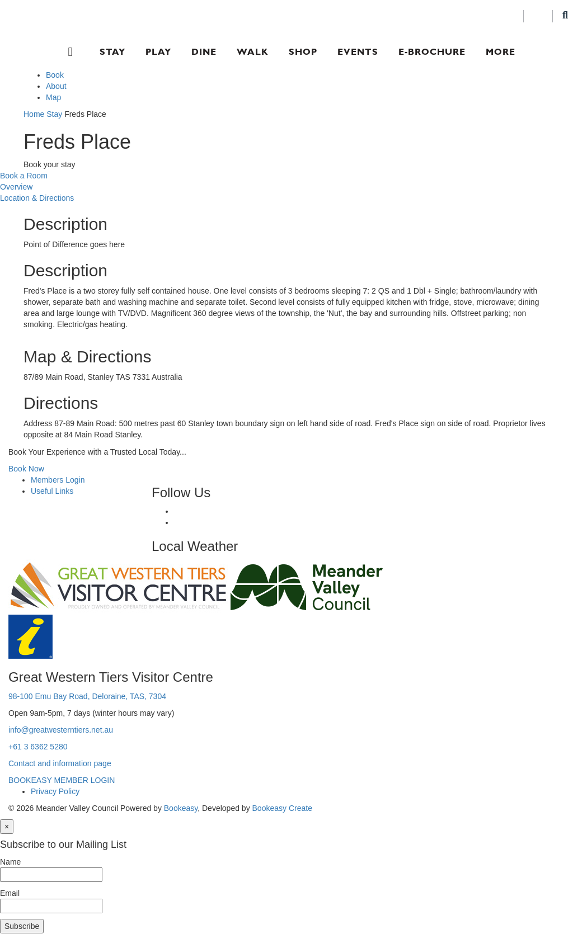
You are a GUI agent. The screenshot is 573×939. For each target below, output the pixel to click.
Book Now (26, 468)
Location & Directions (37, 198)
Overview (16, 186)
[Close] (6, 826)
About (56, 86)
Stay (112, 51)
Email (10, 893)
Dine (204, 51)
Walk (253, 51)
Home (34, 114)
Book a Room (24, 175)
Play (158, 51)
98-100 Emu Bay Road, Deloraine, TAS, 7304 (87, 696)
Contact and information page (59, 763)
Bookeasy (181, 808)
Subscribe (21, 926)
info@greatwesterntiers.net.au (60, 729)
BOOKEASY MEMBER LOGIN (61, 780)
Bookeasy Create (282, 808)
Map (53, 97)
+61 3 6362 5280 (38, 746)
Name (10, 861)
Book (55, 74)
